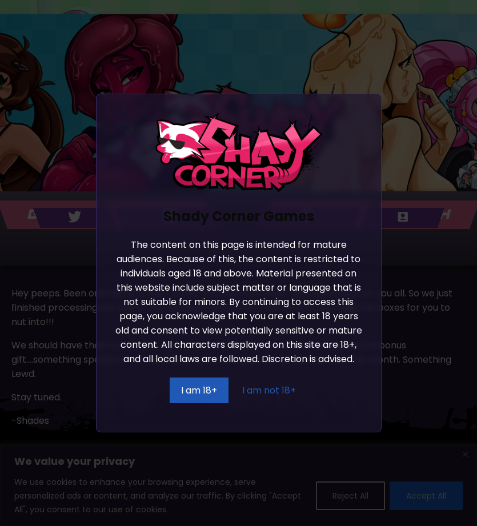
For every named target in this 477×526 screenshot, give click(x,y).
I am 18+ (199, 390)
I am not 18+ (269, 390)
